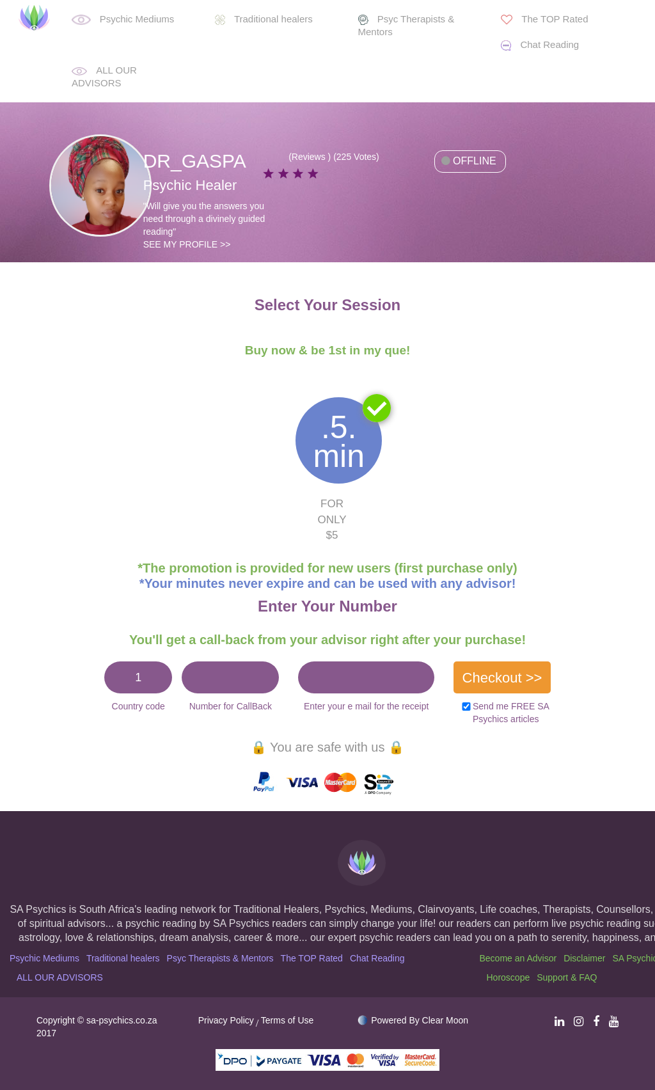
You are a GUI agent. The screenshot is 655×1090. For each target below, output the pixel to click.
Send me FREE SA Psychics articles (511, 712)
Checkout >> (502, 678)
